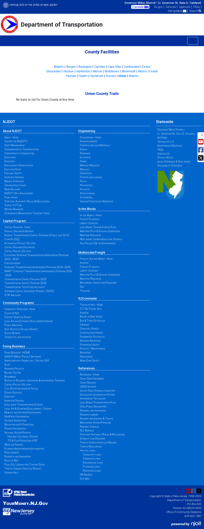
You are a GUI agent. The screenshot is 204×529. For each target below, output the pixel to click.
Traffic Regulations (91, 446)
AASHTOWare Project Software (22, 356)
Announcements (88, 141)
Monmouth (128, 71)
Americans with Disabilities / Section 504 (26, 360)
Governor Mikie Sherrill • (141, 3)
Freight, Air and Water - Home (96, 258)
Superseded (86, 197)
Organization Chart (15, 185)
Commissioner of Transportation (21, 149)
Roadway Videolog (89, 426)
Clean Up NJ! (11, 313)
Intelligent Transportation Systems (23, 404)
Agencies (184, 6)
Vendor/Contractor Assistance (96, 201)
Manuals (84, 169)
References (86, 368)
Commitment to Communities (19, 153)
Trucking (85, 290)
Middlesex (112, 71)
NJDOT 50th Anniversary (18, 193)
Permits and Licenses (91, 177)
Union (122, 76)
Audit (7, 364)
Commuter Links (91, 458)
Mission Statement (14, 181)
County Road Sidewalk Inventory (97, 390)
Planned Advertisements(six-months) (24, 448)
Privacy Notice (165, 157)
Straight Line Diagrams (92, 438)
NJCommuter (87, 298)
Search (195, 10)
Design (83, 149)
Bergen (71, 67)
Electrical (85, 157)
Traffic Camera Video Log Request (22, 468)
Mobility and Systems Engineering (22, 412)
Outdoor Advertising (15, 420)
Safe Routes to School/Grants (21, 329)
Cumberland (131, 67)
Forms (83, 161)
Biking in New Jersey (91, 316)
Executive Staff (12, 169)
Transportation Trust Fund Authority (24, 287)
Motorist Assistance (90, 340)
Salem (83, 76)
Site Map (84, 478)
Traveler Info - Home (91, 304)
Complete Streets (89, 328)
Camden (99, 67)
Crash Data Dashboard (92, 378)
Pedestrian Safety (89, 344)
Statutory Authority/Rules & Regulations (26, 201)
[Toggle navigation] (192, 41)
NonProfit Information (16, 416)
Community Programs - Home (19, 309)
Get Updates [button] (177, 10)
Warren (133, 76)
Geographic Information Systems (97, 394)
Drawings (85, 153)
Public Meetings (13, 325)
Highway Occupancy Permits (22, 436)
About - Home (11, 137)
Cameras (84, 324)
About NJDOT (12, 131)
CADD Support (88, 386)
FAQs (196, 6)
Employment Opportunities (18, 165)
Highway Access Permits (17, 432)
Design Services (12, 392)
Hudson (68, 71)
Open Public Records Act (93, 406)
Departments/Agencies (169, 145)
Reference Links (92, 470)
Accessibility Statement (169, 165)
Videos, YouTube (13, 205)
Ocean (153, 71)
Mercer (97, 71)
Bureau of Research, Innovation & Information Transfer (34, 380)
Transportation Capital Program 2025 (25, 279)
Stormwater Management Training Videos (27, 213)
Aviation (84, 262)
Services (171, 6)
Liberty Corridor (89, 223)
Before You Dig (12, 372)
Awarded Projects (14, 368)
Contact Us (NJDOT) (15, 141)
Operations (86, 173)
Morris (142, 71)
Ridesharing (86, 356)
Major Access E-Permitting (19, 424)
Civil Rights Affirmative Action (21, 388)
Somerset (96, 76)
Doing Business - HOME (17, 352)
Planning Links (91, 466)
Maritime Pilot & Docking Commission (100, 231)
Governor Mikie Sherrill (171, 129)
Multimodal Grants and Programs (98, 282)
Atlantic (59, 67)
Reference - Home (89, 374)
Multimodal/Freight (91, 252)
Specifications (87, 193)
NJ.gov (158, 6)
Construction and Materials (95, 145)
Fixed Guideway (12, 263)
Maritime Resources (90, 235)
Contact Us (163, 153)
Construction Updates (91, 332)
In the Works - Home (91, 215)
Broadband (10, 376)
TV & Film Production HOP (22, 440)
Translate (140, 7)
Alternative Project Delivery (20, 243)
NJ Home (162, 137)
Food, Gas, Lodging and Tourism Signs (24, 464)
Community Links (92, 454)
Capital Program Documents (19, 247)
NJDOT (9, 121)
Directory (9, 161)
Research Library (89, 414)
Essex (146, 67)
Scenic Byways (12, 333)
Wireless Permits (13, 444)
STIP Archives (12, 295)
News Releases (12, 189)
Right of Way (11, 460)
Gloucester (53, 71)
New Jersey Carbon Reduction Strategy (101, 239)
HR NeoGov (86, 474)
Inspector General (14, 177)
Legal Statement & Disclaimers (174, 161)
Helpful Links (87, 450)
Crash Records (88, 382)
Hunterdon (83, 71)
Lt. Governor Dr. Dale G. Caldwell (179, 3)
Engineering (86, 131)
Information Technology (93, 398)
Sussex (111, 76)
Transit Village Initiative (17, 337)
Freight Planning (89, 219)
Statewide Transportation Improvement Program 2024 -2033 (37, 267)
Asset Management (14, 145)
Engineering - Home (90, 137)
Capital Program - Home (17, 227)
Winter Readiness (13, 209)
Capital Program (14, 221)
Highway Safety (13, 173)
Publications (11, 197)
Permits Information (15, 428)
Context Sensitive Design (17, 317)
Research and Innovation (17, 456)
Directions (10, 157)
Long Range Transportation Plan (98, 227)
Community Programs (18, 303)
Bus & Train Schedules (92, 320)
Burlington (85, 67)
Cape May (114, 67)
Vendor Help (11, 472)
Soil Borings (87, 430)
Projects (84, 189)
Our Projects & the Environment (98, 243)
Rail (82, 286)
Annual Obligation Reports (19, 231)
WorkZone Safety (89, 360)
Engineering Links (93, 462)
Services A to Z (165, 141)
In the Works (87, 209)
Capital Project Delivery (17, 251)
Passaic (71, 76)
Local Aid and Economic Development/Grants (28, 321)
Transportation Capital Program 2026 (25, 283)
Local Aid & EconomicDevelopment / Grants (27, 408)
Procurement (11, 452)
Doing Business (14, 346)
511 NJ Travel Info (91, 308)
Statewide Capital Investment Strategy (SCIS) (29, 291)
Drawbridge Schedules (92, 336)
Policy (83, 181)
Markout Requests (89, 165)
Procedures (86, 185)
